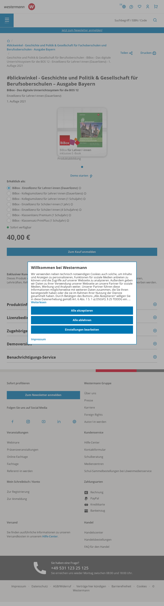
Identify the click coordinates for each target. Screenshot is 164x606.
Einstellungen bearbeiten (82, 329)
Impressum (38, 339)
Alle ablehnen (82, 320)
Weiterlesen (38, 302)
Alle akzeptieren (82, 310)
